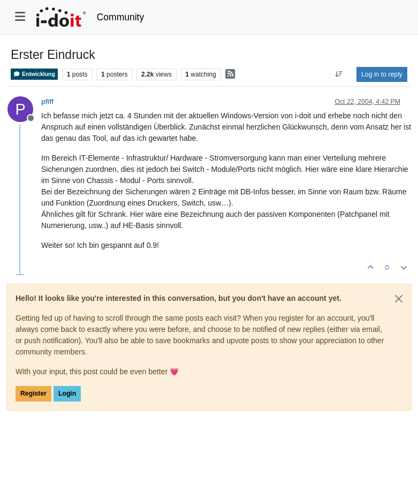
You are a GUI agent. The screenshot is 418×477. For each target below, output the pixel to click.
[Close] (398, 298)
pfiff (47, 101)
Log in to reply (381, 74)
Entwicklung (34, 74)
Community (121, 17)
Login (67, 393)
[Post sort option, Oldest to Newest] (339, 74)
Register (33, 393)
